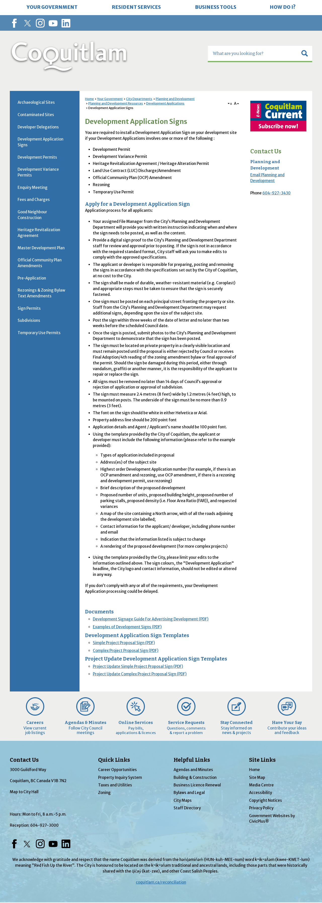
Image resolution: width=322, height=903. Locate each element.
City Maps (183, 800)
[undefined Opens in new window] (278, 116)
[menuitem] (52, 7)
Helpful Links (192, 760)
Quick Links (114, 760)
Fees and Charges (34, 199)
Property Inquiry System (120, 777)
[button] (304, 53)
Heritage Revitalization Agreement (39, 232)
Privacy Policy (261, 808)
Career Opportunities (117, 769)
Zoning (104, 792)
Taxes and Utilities (115, 785)
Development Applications (165, 103)
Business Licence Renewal (197, 785)
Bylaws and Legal (189, 792)
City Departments (139, 99)
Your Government (110, 99)
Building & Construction (195, 777)
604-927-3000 (44, 825)
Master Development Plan (41, 248)
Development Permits (37, 157)
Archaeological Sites (36, 102)
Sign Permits (29, 308)
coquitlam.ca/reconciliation (161, 882)
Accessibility (260, 792)
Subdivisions (29, 320)
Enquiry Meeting (33, 187)
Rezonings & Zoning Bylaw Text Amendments (41, 293)
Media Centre (261, 785)
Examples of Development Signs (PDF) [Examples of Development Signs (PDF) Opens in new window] (127, 626)
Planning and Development (175, 99)
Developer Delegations (38, 127)
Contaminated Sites (36, 114)
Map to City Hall (24, 791)
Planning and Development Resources (115, 103)
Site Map (257, 777)
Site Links (262, 760)
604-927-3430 (276, 193)
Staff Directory (187, 808)
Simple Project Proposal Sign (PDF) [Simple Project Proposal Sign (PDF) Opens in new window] (124, 642)
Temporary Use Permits (39, 332)
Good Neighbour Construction (32, 215)
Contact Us (265, 151)
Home (89, 99)
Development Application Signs (40, 142)
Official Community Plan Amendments (40, 263)
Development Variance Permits (38, 172)
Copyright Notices (265, 800)
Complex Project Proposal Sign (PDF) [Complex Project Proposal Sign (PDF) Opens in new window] (125, 650)
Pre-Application (32, 278)
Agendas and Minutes (193, 769)
